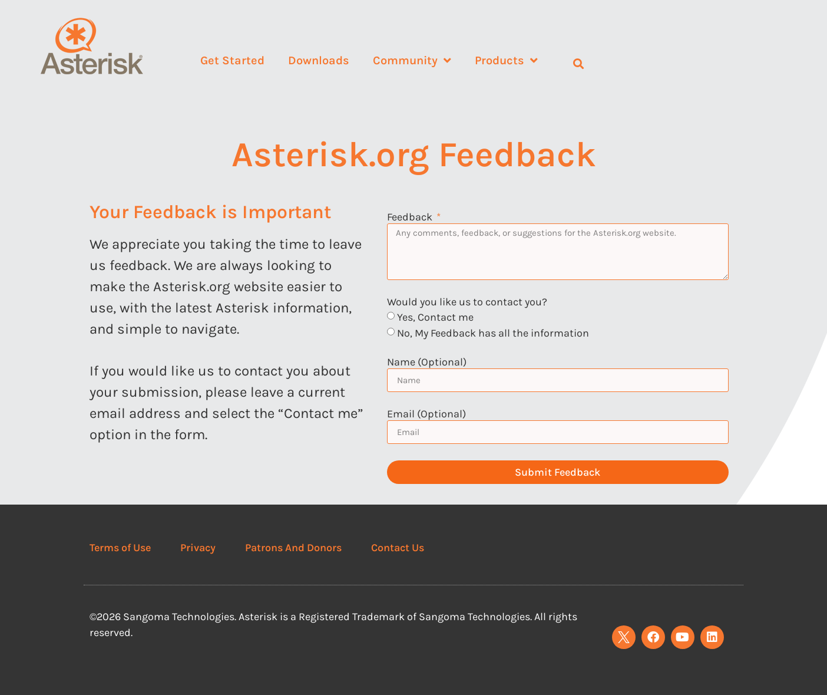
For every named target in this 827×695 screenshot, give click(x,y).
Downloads (318, 60)
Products (506, 61)
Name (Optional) (427, 362)
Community (412, 61)
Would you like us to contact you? (467, 302)
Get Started (232, 60)
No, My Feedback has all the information (493, 333)
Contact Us (397, 547)
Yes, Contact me (435, 317)
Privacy (198, 547)
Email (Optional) (426, 414)
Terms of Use (120, 547)
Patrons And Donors (293, 547)
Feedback (411, 217)
